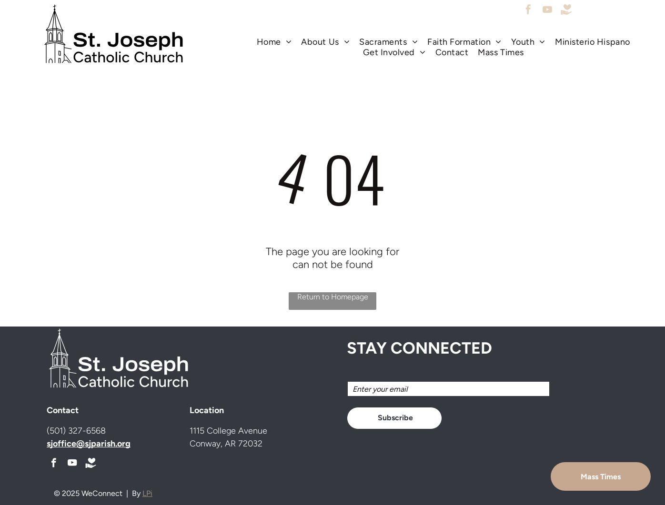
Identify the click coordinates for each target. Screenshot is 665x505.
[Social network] (566, 10)
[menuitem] (274, 42)
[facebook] (528, 10)
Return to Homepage (332, 296)
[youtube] (547, 10)
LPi (147, 493)
